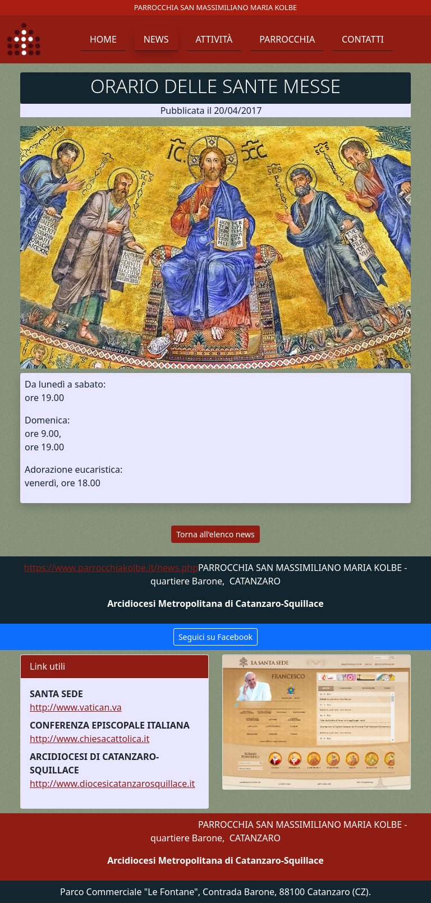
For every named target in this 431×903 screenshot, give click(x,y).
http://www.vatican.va (76, 707)
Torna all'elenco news (215, 534)
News (156, 39)
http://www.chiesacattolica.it (89, 738)
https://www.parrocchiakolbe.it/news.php (111, 567)
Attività (214, 39)
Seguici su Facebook (215, 637)
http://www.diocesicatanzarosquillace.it (112, 783)
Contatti (363, 39)
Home (103, 39)
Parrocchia (287, 39)
